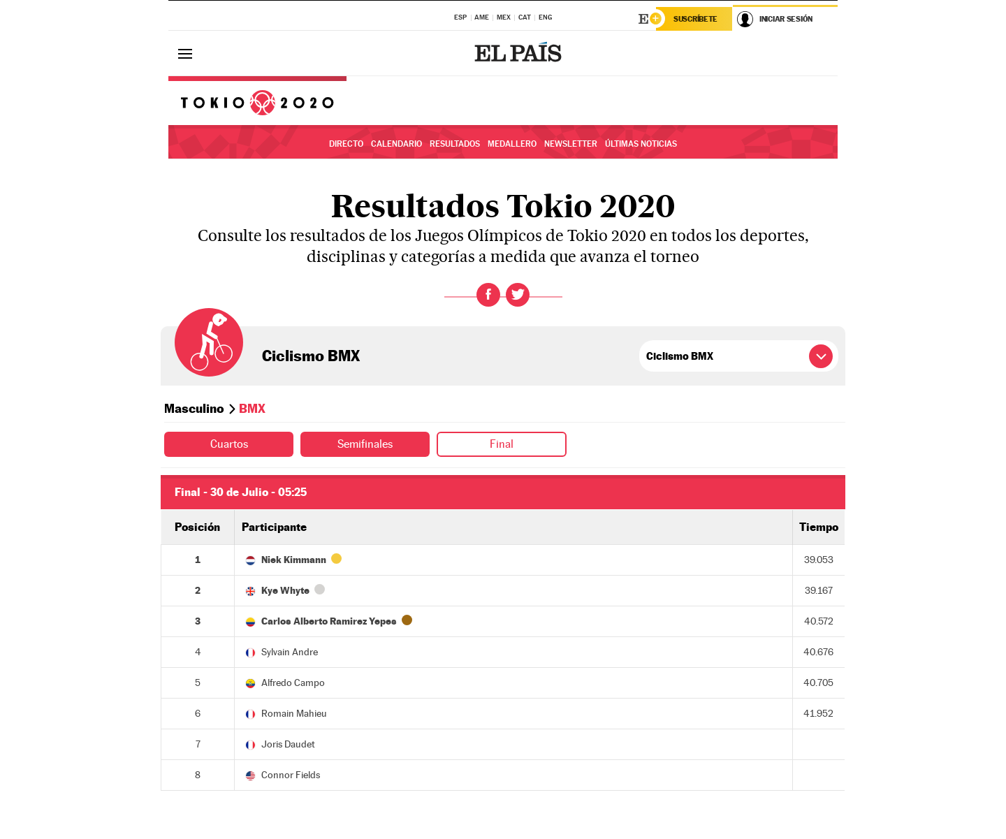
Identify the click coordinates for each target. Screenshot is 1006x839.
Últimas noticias (641, 144)
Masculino (194, 408)
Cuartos (229, 444)
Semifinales (365, 444)
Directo (346, 144)
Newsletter (570, 144)
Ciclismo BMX (311, 355)
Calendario (396, 144)
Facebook (488, 295)
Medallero (512, 144)
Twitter (518, 295)
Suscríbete (695, 19)
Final (501, 444)
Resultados (455, 144)
